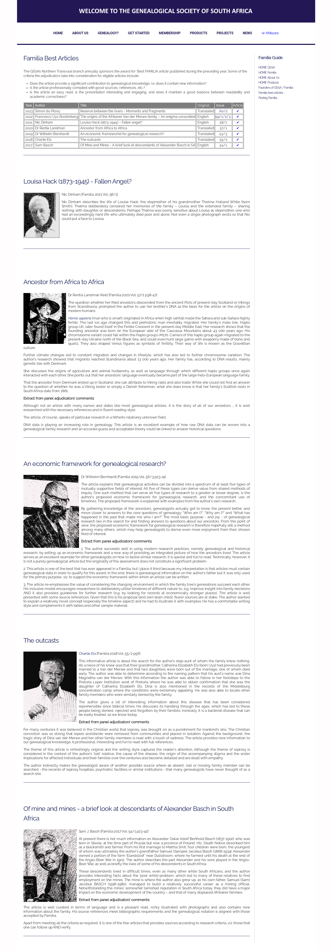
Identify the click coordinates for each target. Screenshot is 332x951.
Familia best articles (271, 92)
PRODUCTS (198, 33)
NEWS (247, 33)
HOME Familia (267, 72)
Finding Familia (268, 98)
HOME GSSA (267, 67)
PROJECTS (225, 33)
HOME (58, 33)
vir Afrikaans (270, 33)
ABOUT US (80, 33)
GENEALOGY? (108, 33)
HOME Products (269, 82)
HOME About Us (269, 77)
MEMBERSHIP (170, 33)
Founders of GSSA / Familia (276, 87)
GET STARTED (138, 33)
